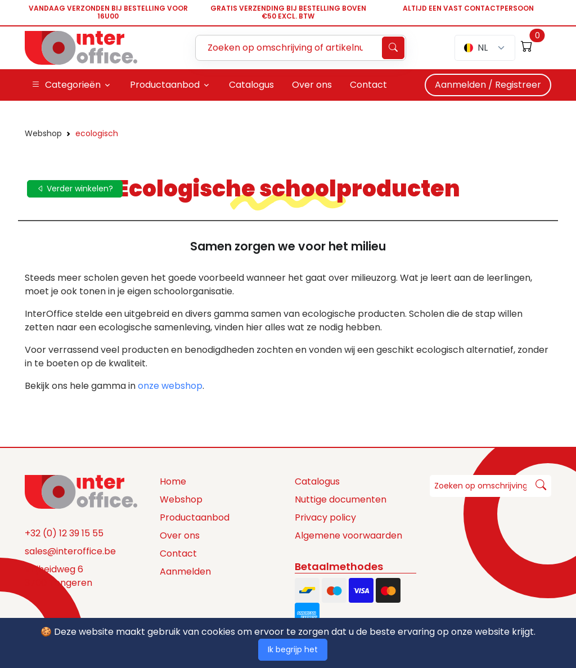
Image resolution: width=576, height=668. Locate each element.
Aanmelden (185, 571)
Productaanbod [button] (165, 84)
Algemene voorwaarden (348, 535)
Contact (178, 553)
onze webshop (170, 385)
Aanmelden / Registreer (488, 84)
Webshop (43, 133)
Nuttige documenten (340, 499)
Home (173, 481)
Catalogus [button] (251, 84)
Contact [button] (368, 84)
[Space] (81, 491)
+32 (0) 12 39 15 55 (64, 533)
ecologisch (96, 133)
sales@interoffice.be (70, 551)
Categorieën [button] (66, 85)
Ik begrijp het (293, 649)
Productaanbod (195, 517)
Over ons (180, 535)
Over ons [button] (312, 84)
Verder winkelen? (75, 188)
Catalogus (317, 481)
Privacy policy (325, 517)
